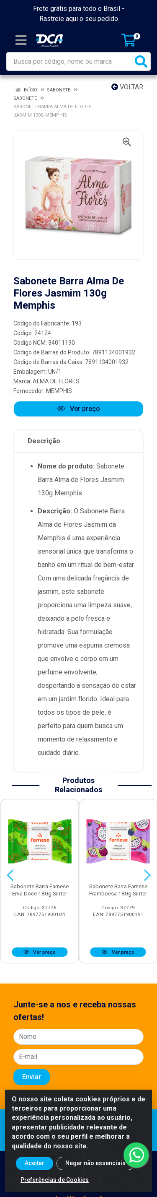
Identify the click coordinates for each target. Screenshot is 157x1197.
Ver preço (78, 409)
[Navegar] (10, 875)
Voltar (127, 87)
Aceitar (34, 1163)
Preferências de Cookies (55, 1179)
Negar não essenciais (95, 1163)
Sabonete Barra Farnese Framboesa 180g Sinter (118, 890)
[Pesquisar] (141, 61)
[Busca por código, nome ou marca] (70, 61)
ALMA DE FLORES (56, 381)
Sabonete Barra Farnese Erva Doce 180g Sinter (39, 890)
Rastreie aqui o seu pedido (78, 19)
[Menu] (20, 40)
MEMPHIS (59, 391)
